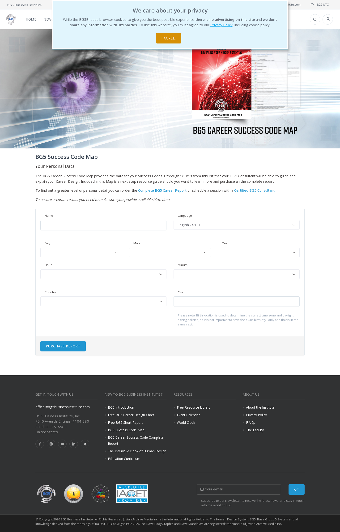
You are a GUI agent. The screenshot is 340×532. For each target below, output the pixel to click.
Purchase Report (63, 346)
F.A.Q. (250, 422)
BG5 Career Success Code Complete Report (136, 440)
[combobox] (237, 225)
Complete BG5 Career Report (162, 190)
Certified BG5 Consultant (254, 190)
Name (49, 215)
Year (225, 243)
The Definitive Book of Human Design (137, 451)
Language (185, 215)
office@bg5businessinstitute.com (62, 406)
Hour (48, 265)
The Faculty (255, 430)
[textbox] (81, 252)
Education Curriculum (124, 458)
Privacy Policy (221, 24)
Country (50, 292)
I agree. (168, 38)
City (180, 292)
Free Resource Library (193, 407)
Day (47, 243)
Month (138, 243)
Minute (183, 265)
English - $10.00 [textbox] (191, 224)
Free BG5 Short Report (125, 422)
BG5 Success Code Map (126, 430)
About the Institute (260, 407)
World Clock (186, 422)
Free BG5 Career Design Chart (131, 415)
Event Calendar (188, 415)
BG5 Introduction (121, 407)
